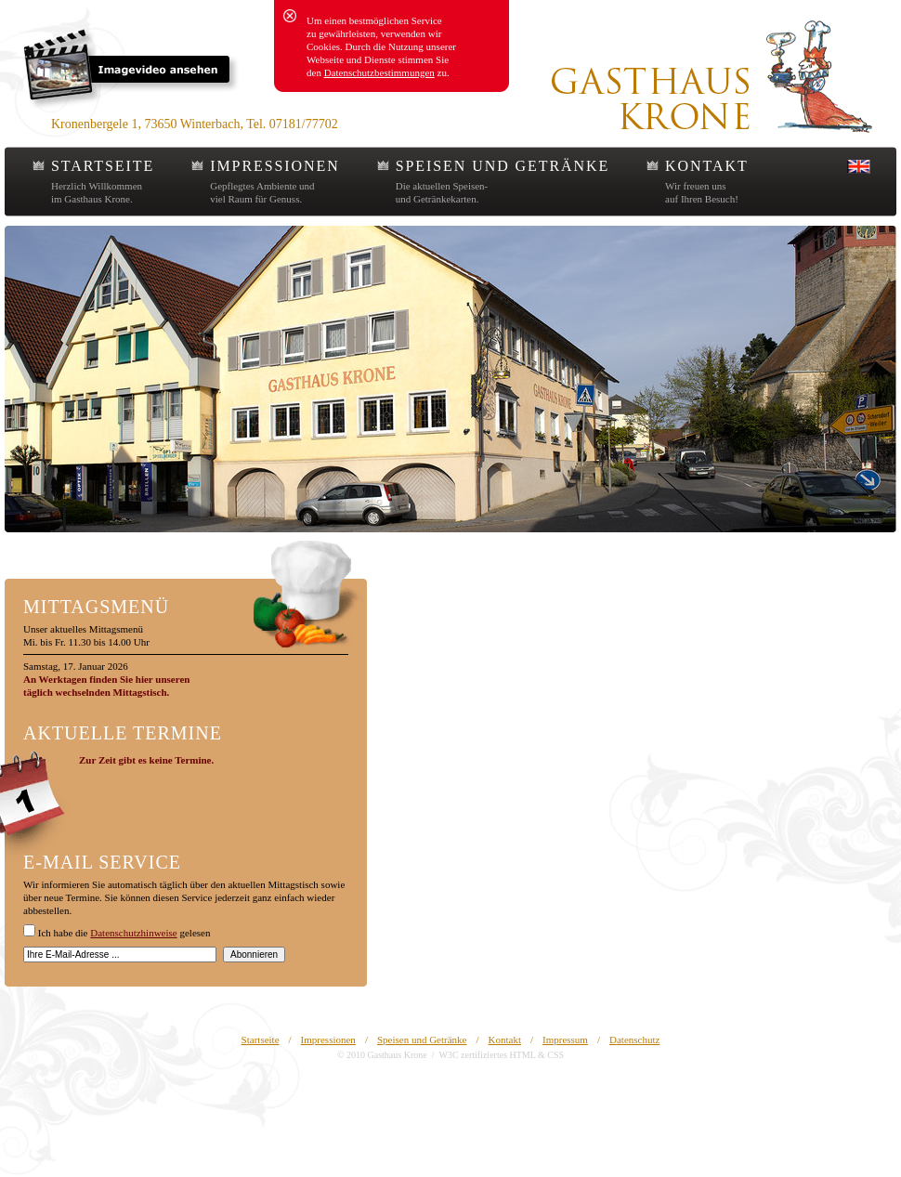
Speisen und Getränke (422, 1039)
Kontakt (505, 1039)
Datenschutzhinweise (133, 932)
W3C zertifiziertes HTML (486, 1055)
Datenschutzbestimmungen (379, 72)
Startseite (261, 1039)
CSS (555, 1055)
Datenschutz (634, 1039)
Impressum (565, 1039)
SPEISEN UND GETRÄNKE (502, 166)
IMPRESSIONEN (275, 166)
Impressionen (328, 1039)
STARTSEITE (102, 166)
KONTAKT (706, 166)
